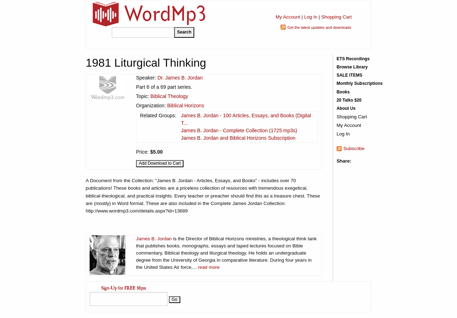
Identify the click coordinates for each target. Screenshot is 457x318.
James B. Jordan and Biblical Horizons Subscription (238, 138)
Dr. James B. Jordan (180, 78)
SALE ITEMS (349, 75)
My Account (288, 17)
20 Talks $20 (349, 100)
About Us (346, 108)
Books (343, 91)
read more (209, 267)
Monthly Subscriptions (360, 83)
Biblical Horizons (185, 105)
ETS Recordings (353, 58)
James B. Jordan (154, 238)
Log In (310, 17)
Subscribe (354, 148)
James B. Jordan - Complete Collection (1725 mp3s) (239, 130)
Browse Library (352, 67)
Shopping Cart (336, 17)
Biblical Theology (169, 96)
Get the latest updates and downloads (319, 27)
